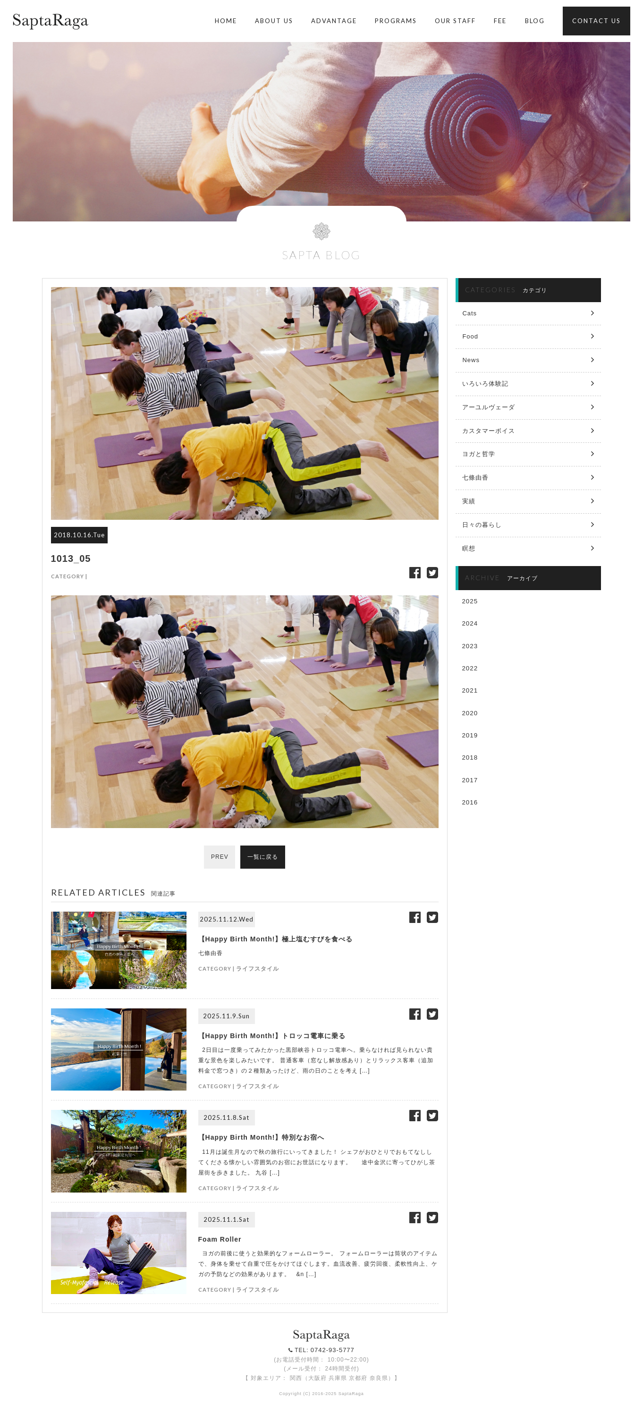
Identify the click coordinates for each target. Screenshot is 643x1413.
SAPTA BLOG (321, 255)
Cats (469, 313)
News (471, 360)
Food (470, 336)
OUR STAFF (455, 21)
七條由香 (475, 477)
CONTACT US (596, 21)
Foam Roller (220, 1239)
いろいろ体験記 (485, 383)
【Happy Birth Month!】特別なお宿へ (261, 1137)
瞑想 (468, 548)
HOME (226, 21)
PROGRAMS (396, 21)
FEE (500, 21)
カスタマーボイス (488, 430)
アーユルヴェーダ (488, 407)
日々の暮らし (482, 524)
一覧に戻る (263, 857)
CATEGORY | (69, 576)
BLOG (535, 21)
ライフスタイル (257, 968)
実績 (468, 501)
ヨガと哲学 (478, 453)
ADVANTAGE (334, 21)
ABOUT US (274, 21)
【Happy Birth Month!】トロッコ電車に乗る (272, 1036)
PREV (219, 857)
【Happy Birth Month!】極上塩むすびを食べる (275, 939)
